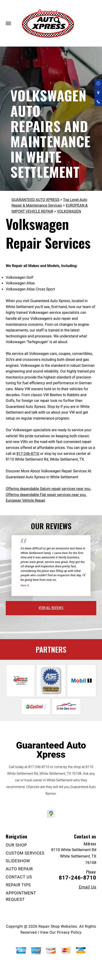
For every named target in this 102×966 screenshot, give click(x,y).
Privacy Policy (69, 932)
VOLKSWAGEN (69, 211)
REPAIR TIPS (18, 884)
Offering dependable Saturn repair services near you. (48, 489)
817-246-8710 (28, 453)
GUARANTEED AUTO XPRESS (35, 200)
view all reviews (51, 607)
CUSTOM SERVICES (25, 853)
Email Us (87, 887)
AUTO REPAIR (19, 868)
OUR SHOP (16, 845)
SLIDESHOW (18, 860)
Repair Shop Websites (57, 926)
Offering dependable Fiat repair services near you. (46, 495)
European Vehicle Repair (25, 500)
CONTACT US (19, 876)
